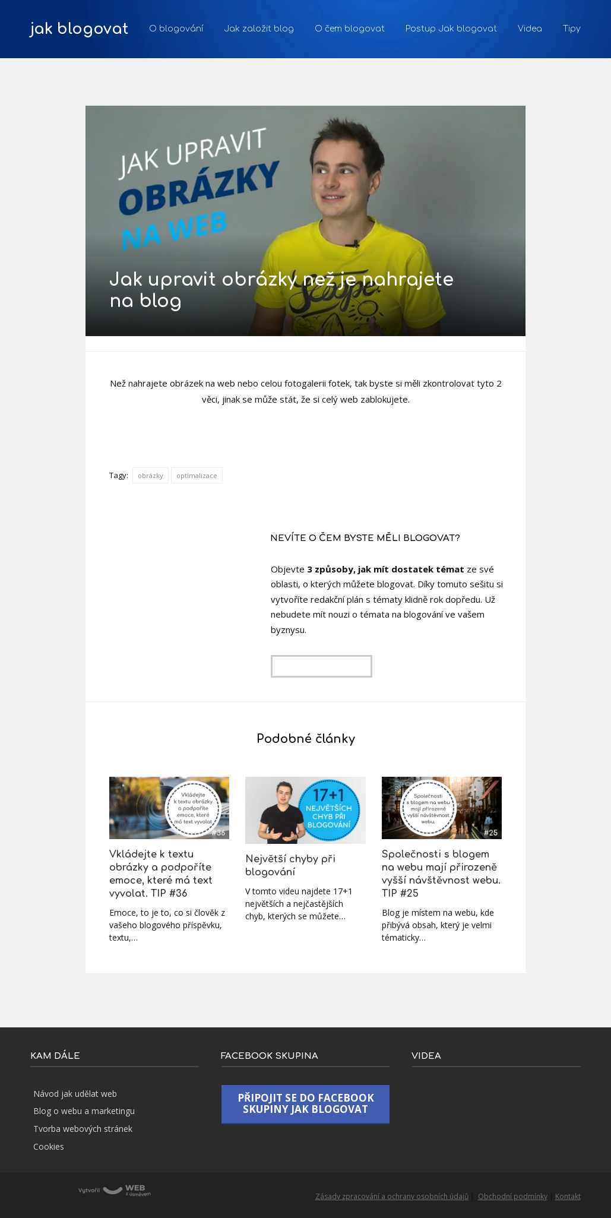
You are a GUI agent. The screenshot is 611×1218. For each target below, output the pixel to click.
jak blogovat (79, 29)
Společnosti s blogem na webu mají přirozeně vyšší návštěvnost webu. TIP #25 (441, 874)
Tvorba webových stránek (82, 1128)
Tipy (572, 28)
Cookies (48, 1146)
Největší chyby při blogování (290, 866)
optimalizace (196, 475)
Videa (530, 28)
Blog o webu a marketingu (84, 1110)
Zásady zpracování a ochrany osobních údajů (391, 1196)
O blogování (176, 28)
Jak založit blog (259, 28)
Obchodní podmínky (512, 1196)
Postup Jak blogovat (451, 28)
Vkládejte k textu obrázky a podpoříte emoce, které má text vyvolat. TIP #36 (161, 874)
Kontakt (568, 1196)
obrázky (150, 475)
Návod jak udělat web (75, 1093)
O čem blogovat (350, 28)
